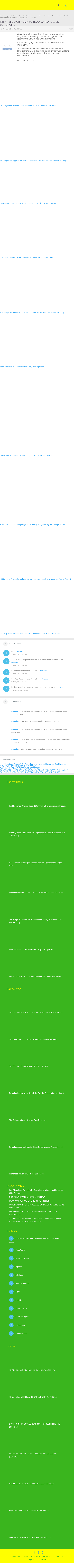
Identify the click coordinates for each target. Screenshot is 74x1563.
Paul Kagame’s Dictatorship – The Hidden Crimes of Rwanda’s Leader (26, 16)
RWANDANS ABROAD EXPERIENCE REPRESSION (20, 768)
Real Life (18, 1300)
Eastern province (22, 1258)
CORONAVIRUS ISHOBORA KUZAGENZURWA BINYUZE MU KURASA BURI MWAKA (34, 770)
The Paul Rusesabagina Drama (23, 679)
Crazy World (63, 16)
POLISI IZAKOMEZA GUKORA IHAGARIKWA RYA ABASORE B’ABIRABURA (30, 772)
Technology (20, 1325)
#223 (71, 29)
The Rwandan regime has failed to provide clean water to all (35, 659)
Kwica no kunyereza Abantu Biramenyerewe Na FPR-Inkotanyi (45, 739)
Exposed (18, 1266)
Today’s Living (21, 1333)
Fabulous (19, 1275)
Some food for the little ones (22, 670)
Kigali (17, 1292)
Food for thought (22, 1283)
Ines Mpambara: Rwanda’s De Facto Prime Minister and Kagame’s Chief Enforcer (33, 764)
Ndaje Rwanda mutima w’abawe (34, 749)
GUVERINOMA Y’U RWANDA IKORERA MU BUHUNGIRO (18, 18)
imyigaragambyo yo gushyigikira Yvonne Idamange (32, 687)
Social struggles (22, 1317)
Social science (21, 1308)
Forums (55, 16)
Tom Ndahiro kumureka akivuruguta (35, 721)
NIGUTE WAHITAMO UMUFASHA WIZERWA (18, 766)
